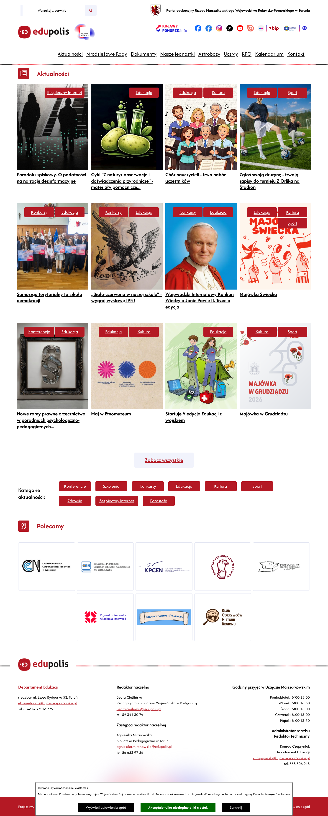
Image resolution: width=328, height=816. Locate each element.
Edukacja (144, 92)
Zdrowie (75, 501)
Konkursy (39, 212)
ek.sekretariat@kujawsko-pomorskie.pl (47, 703)
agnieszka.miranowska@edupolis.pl (144, 746)
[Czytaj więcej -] (52, 135)
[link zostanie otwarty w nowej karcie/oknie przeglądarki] (171, 28)
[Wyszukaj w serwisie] (54, 10)
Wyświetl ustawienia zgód (106, 807)
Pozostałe (158, 501)
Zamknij (236, 807)
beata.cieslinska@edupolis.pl (139, 709)
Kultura (218, 92)
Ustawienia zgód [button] (298, 806)
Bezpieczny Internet (64, 92)
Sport (292, 92)
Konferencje (39, 332)
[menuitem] (70, 53)
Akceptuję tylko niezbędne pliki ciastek (178, 807)
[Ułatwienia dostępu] (304, 28)
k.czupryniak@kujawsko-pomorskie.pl (281, 758)
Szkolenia (111, 486)
